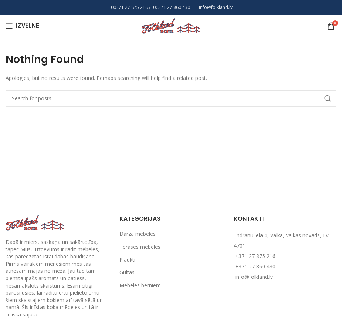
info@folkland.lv (216, 7)
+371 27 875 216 (255, 255)
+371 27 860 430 (255, 266)
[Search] (171, 98)
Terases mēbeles (139, 246)
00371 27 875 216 (129, 7)
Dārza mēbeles (137, 233)
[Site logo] (171, 25)
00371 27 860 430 (171, 7)
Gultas (127, 272)
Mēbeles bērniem (140, 285)
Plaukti (127, 259)
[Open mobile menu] (22, 26)
